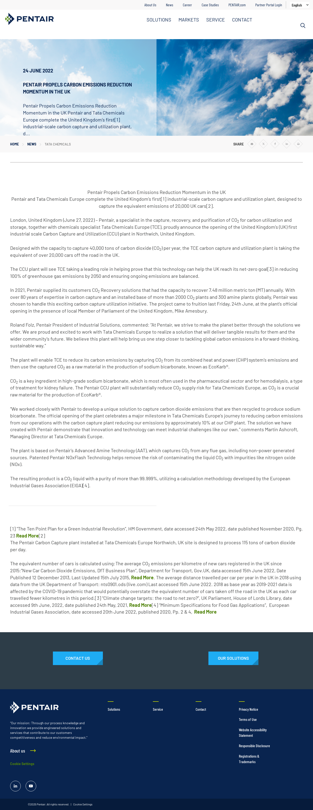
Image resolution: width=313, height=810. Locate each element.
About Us (150, 4)
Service (158, 709)
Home (14, 144)
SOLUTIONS (159, 19)
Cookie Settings (22, 764)
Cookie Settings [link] (82, 804)
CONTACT (242, 19)
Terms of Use (248, 719)
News (169, 4)
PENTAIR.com (237, 4)
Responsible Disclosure (254, 745)
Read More (27, 535)
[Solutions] (233, 658)
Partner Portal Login (268, 4)
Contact (201, 709)
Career (187, 4)
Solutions (114, 709)
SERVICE (215, 19)
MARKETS (188, 19)
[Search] (302, 25)
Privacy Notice (248, 709)
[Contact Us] (78, 658)
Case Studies (210, 4)
